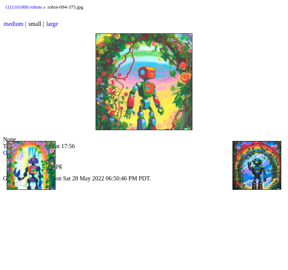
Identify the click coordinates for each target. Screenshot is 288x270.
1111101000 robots (23, 7)
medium (13, 24)
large (52, 24)
